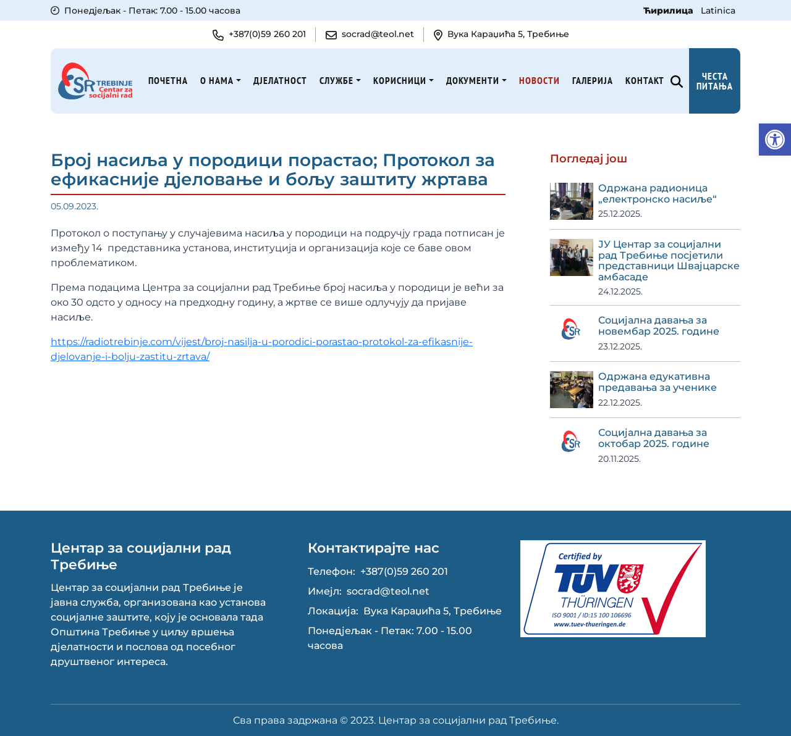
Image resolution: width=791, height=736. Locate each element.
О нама (217, 80)
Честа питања (714, 81)
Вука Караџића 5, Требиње (432, 611)
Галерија (592, 80)
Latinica (718, 10)
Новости (539, 80)
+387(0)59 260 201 (404, 571)
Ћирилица (669, 10)
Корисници (399, 80)
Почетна (168, 80)
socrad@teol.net (388, 591)
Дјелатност (280, 80)
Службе (336, 80)
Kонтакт (644, 80)
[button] (775, 139)
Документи (472, 80)
